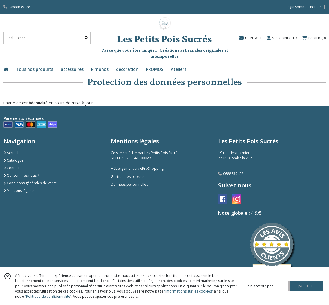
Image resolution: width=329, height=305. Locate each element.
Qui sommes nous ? (21, 175)
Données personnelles (129, 184)
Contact (11, 167)
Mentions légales (18, 190)
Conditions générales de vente (30, 183)
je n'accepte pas (260, 286)
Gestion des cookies (127, 176)
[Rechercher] (86, 38)
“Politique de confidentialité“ (48, 296)
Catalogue (13, 160)
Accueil (10, 152)
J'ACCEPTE (306, 286)
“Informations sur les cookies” (188, 291)
